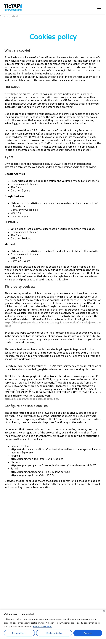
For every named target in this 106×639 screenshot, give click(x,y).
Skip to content (9, 16)
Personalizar (18, 633)
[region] (53, 624)
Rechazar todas (54, 633)
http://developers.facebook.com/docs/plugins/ (32, 398)
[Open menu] (99, 7)
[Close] (104, 611)
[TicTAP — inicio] (13, 7)
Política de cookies (42, 626)
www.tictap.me (13, 93)
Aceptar (88, 633)
